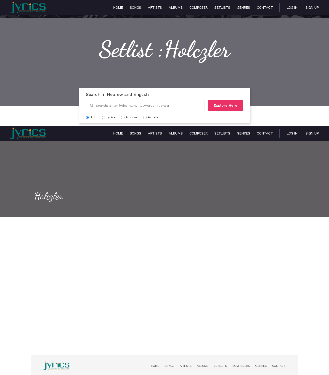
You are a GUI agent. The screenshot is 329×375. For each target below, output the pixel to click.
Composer (198, 7)
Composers (241, 365)
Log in (292, 7)
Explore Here (225, 105)
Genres (243, 7)
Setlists (222, 7)
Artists (155, 7)
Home (118, 7)
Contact (265, 7)
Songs (135, 7)
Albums (176, 7)
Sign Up (312, 7)
